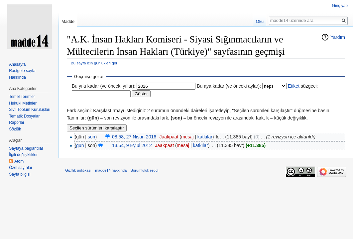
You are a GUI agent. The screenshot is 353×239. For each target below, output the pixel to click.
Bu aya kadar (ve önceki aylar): (229, 86)
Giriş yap (340, 5)
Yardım (337, 37)
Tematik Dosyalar (24, 116)
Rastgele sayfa (22, 70)
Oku (260, 21)
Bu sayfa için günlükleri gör (94, 63)
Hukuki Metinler (23, 103)
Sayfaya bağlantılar (26, 148)
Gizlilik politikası (78, 170)
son (91, 136)
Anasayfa (17, 64)
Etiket (293, 86)
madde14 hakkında (111, 170)
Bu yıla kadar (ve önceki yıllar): (103, 86)
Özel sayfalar (20, 167)
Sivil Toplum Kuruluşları (30, 109)
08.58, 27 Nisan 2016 (134, 136)
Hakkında (17, 77)
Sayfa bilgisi (19, 174)
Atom (19, 161)
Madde (67, 21)
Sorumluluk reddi (145, 170)
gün (80, 145)
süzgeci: (303, 86)
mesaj (187, 136)
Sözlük (15, 129)
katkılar (204, 136)
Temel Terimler (22, 96)
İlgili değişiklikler (23, 154)
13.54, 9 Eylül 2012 (132, 145)
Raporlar (16, 122)
